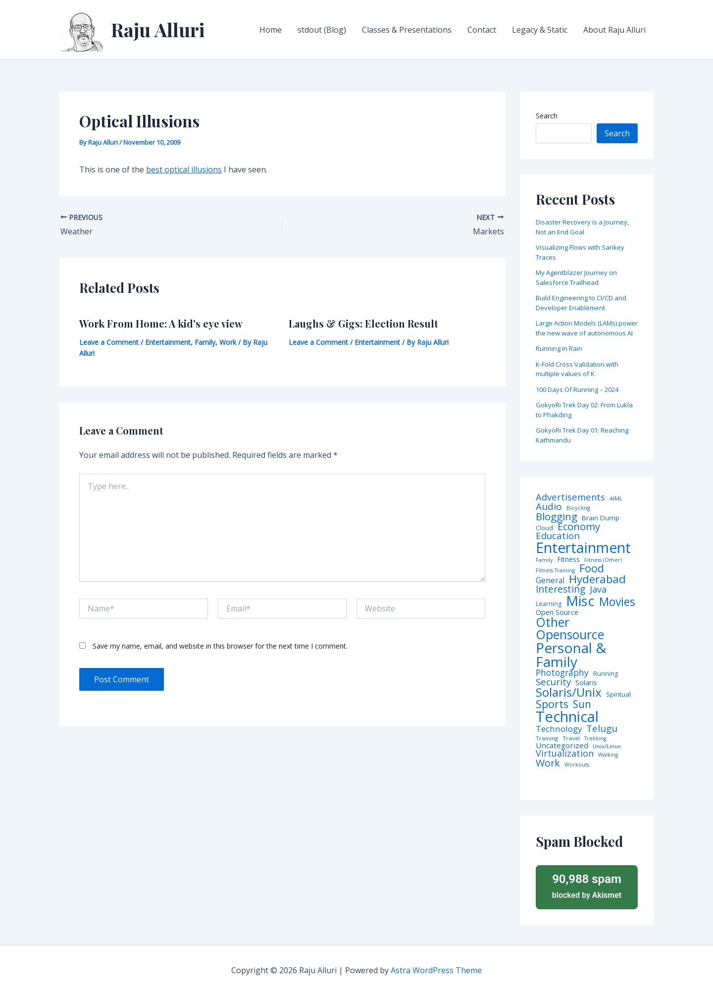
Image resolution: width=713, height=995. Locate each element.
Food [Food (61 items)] (591, 568)
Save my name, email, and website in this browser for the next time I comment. (220, 646)
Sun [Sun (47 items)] (582, 704)
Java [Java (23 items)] (598, 589)
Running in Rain (559, 348)
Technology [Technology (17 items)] (559, 729)
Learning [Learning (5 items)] (548, 604)
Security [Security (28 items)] (553, 682)
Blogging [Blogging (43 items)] (556, 516)
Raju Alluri (158, 29)
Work (227, 342)
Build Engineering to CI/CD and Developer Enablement (581, 302)
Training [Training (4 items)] (547, 738)
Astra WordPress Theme (436, 970)
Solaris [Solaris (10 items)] (586, 682)
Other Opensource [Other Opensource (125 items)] (570, 628)
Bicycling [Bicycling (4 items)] (578, 508)
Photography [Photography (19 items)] (562, 672)
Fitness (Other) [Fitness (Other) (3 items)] (603, 560)
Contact (481, 29)
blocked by (587, 885)
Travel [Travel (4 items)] (571, 738)
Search (547, 115)
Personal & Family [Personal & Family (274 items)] (571, 654)
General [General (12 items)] (550, 581)
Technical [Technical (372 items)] (567, 717)
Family (205, 342)
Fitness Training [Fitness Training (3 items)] (555, 570)
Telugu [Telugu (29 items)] (601, 728)
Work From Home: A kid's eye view (161, 323)
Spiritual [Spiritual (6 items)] (618, 694)
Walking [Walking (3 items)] (608, 755)
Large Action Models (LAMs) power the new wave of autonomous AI (587, 328)
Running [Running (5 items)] (605, 674)
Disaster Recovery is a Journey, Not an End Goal (582, 227)
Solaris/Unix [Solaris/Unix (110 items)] (569, 692)
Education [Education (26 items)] (558, 536)
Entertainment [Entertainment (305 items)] (583, 548)
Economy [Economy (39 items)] (579, 526)
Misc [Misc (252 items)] (580, 601)
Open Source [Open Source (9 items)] (557, 612)
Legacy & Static (539, 29)
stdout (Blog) (322, 29)
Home (270, 29)
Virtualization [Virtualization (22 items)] (565, 753)
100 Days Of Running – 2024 (577, 389)
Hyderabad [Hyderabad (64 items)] (597, 578)
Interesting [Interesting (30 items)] (560, 589)
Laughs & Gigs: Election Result (363, 323)
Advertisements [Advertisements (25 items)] (570, 497)
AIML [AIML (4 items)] (616, 498)
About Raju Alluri (614, 29)
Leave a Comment (109, 342)
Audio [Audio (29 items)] (549, 506)
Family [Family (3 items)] (544, 560)
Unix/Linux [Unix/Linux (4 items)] (607, 746)
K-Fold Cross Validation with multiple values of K (577, 369)
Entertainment (168, 342)
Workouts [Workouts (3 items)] (576, 765)
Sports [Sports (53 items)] (552, 704)
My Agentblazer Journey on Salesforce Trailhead (576, 277)
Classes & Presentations (407, 29)
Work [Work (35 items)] (548, 763)
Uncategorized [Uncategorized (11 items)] (562, 745)
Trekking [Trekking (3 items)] (595, 738)
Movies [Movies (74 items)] (617, 602)
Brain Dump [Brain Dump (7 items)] (600, 518)
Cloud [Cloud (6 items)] (544, 528)
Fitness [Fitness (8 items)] (568, 559)
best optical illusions (184, 169)
